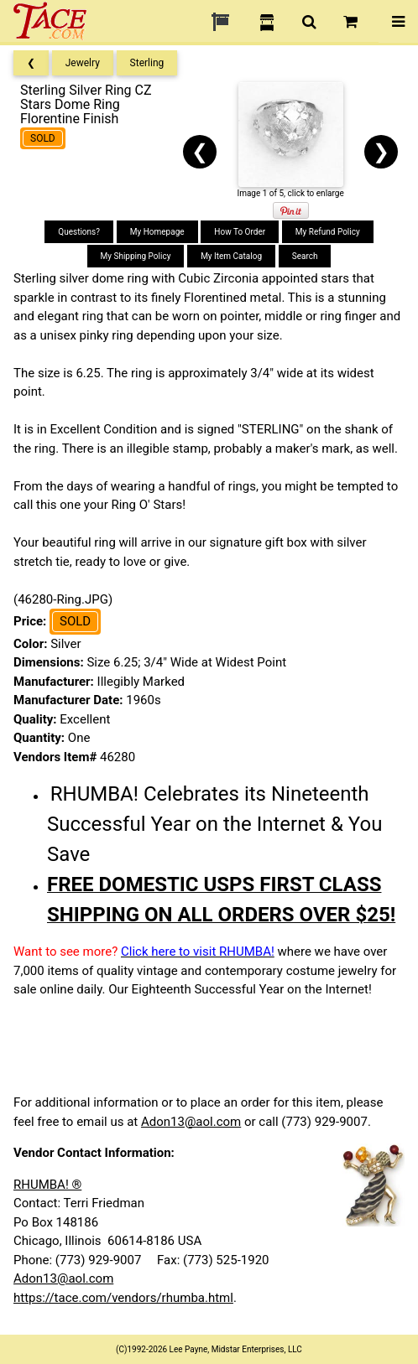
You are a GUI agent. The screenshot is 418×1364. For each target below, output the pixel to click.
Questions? (79, 231)
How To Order (239, 231)
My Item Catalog (231, 256)
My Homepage (157, 231)
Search (305, 256)
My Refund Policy (327, 231)
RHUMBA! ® (47, 1184)
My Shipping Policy (136, 256)
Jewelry (82, 63)
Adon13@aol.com (191, 1121)
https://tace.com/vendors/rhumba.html (123, 1297)
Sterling (147, 63)
